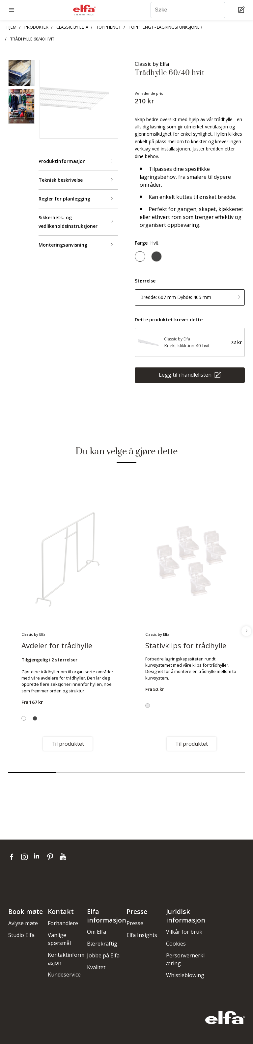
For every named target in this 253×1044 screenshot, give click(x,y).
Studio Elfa (21, 935)
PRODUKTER (36, 27)
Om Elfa (96, 931)
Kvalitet (96, 967)
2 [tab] (79, 772)
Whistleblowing (185, 975)
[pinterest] (51, 856)
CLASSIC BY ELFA (72, 27)
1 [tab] (32, 772)
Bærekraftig (102, 943)
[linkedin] (38, 856)
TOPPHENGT (108, 27)
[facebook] (13, 856)
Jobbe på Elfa (103, 955)
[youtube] (64, 856)
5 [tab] (221, 772)
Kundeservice (64, 974)
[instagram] (26, 856)
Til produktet (67, 743)
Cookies (176, 943)
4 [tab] (174, 772)
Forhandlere (63, 923)
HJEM (11, 27)
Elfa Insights (141, 935)
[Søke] (188, 10)
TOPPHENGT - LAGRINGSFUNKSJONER (165, 27)
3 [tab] (126, 772)
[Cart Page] (242, 10)
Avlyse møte (23, 923)
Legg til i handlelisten (186, 374)
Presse (134, 923)
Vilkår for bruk (184, 931)
